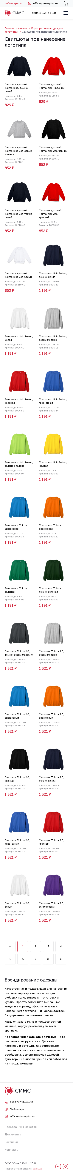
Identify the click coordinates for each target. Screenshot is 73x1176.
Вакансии (11, 1142)
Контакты (11, 1149)
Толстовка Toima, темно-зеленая (50, 590)
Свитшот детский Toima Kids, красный (51, 86)
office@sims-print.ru (45, 3)
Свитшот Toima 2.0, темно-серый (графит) (19, 653)
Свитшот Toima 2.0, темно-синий (51, 779)
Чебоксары (13, 3)
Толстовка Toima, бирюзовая (16, 527)
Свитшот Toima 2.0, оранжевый (51, 716)
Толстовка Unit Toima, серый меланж (53, 338)
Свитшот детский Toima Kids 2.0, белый (18, 275)
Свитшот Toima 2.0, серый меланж (51, 653)
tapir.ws (37, 1168)
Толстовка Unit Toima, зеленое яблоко (19, 464)
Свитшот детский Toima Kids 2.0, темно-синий (19, 214)
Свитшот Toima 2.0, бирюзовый (17, 716)
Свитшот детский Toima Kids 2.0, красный (50, 214)
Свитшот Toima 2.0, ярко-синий (17, 842)
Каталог (23, 28)
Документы (13, 1134)
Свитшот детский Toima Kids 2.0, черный (53, 149)
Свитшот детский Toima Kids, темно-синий (17, 88)
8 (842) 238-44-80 (44, 13)
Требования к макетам (21, 1127)
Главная (9, 28)
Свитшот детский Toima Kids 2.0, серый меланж (18, 151)
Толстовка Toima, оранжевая (50, 527)
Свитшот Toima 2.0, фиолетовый (51, 905)
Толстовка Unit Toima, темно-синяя (53, 275)
